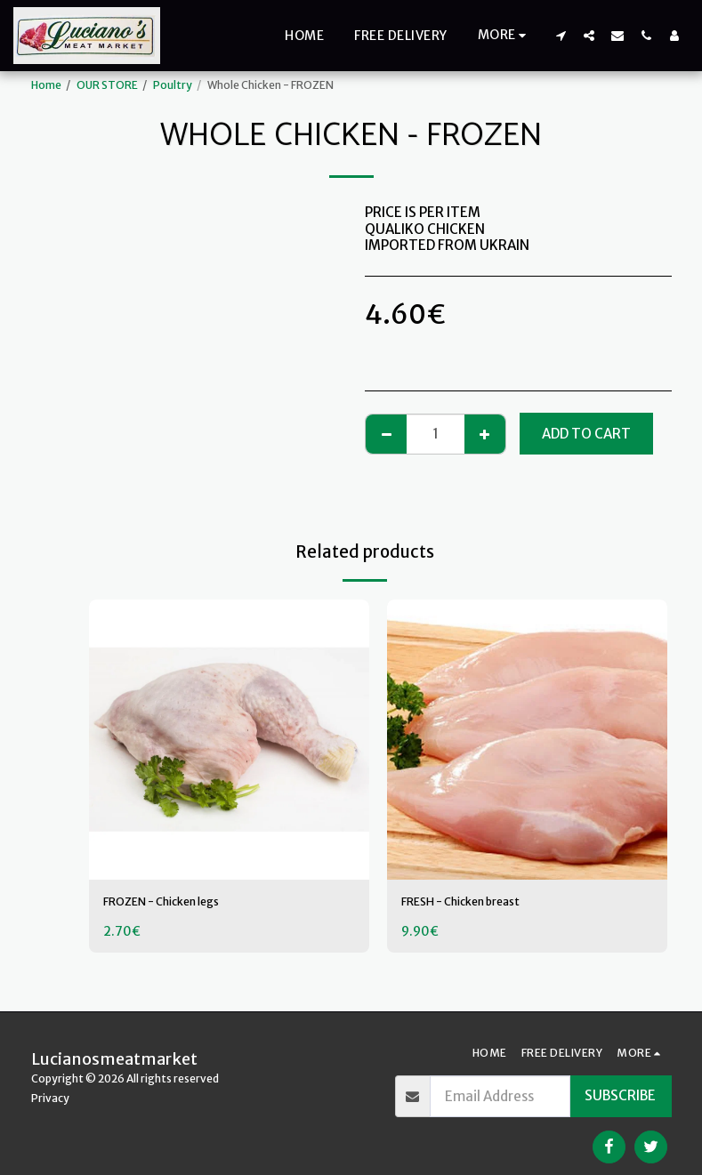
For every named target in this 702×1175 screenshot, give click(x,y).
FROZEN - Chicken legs (175, 903)
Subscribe (620, 1095)
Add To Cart (586, 433)
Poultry (172, 85)
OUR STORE (107, 85)
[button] (560, 35)
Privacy (50, 1098)
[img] (229, 740)
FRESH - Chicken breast (476, 903)
